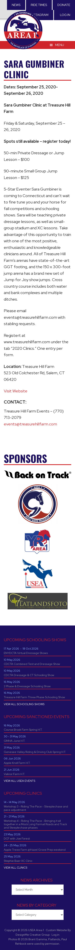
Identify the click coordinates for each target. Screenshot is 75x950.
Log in (65, 15)
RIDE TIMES (39, 5)
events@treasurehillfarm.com (30, 424)
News (16, 5)
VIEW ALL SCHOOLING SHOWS (24, 704)
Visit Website (15, 391)
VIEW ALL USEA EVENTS (19, 781)
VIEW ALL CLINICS (15, 867)
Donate (63, 5)
